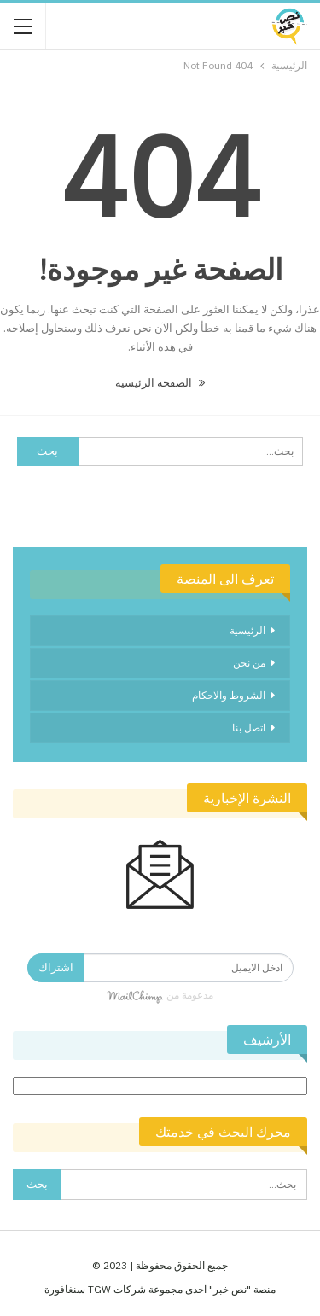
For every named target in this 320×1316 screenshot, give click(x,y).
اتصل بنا (248, 727)
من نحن (249, 662)
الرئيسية (247, 630)
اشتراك (55, 967)
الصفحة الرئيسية (160, 383)
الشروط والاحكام (228, 695)
